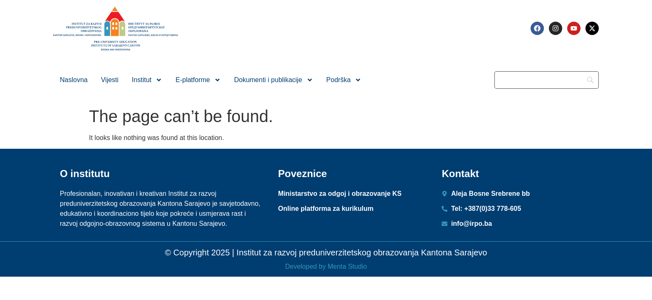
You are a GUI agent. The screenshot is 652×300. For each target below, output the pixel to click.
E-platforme (198, 80)
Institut (147, 80)
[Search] (546, 80)
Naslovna (74, 79)
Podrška (344, 80)
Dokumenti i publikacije (273, 80)
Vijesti (110, 79)
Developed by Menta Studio (326, 266)
